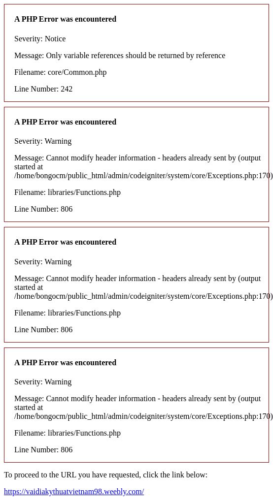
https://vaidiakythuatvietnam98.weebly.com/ (74, 491)
